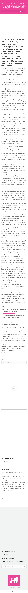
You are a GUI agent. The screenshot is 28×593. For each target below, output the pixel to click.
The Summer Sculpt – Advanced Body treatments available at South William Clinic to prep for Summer (14, 483)
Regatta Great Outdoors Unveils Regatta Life (12, 472)
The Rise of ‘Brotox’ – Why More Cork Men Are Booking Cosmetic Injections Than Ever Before (12, 475)
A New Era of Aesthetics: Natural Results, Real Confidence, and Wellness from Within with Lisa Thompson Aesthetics (12, 488)
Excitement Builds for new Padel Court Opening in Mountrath (13, 479)
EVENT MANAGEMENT (14, 589)
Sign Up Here (4, 461)
